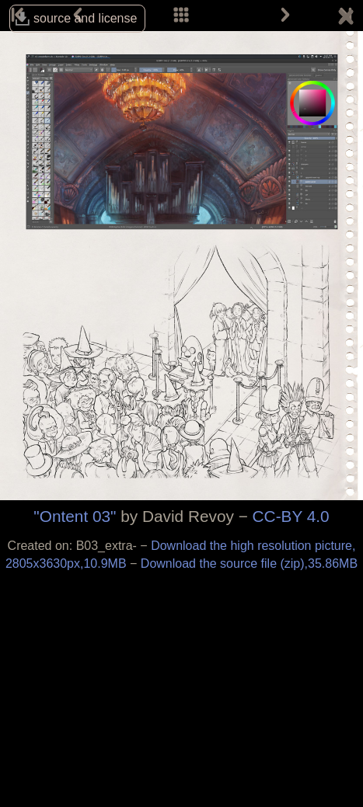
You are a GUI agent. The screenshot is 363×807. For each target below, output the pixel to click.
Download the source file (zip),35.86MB (249, 563)
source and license (85, 18)
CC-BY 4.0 (291, 516)
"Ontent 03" (74, 516)
